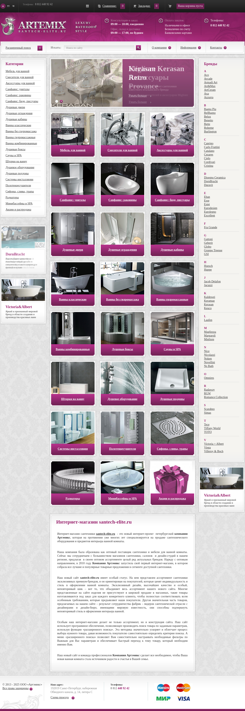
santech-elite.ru (105, 533)
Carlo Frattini (212, 147)
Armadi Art (210, 82)
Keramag (209, 300)
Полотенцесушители (18, 185)
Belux (207, 116)
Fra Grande (210, 227)
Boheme (209, 127)
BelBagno (210, 112)
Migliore (209, 339)
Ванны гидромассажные (20, 137)
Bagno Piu (210, 109)
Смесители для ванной (20, 77)
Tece (206, 424)
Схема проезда (60, 697)
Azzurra (208, 97)
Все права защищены (15, 688)
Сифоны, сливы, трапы (20, 191)
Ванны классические (18, 125)
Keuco (208, 308)
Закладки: (144, 5)
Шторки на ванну (16, 161)
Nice (206, 351)
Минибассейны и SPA (19, 203)
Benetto (208, 120)
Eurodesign (210, 208)
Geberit (208, 242)
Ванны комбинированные (21, 143)
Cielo (207, 158)
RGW (207, 393)
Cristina (208, 165)
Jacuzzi (208, 285)
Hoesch (208, 265)
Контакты (216, 47)
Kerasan (209, 304)
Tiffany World (212, 428)
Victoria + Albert (214, 443)
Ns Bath (209, 366)
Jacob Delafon (212, 281)
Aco (206, 75)
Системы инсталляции (19, 179)
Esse (206, 200)
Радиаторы (12, 197)
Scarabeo (209, 409)
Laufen (208, 320)
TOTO (208, 432)
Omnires (209, 377)
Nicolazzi (209, 354)
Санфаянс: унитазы (17, 89)
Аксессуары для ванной (20, 83)
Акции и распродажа (18, 209)
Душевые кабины (16, 119)
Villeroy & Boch (213, 451)
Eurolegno (210, 211)
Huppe (208, 269)
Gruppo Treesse (213, 250)
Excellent (209, 215)
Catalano (209, 150)
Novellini (209, 362)
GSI (206, 254)
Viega (207, 447)
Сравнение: (109, 5)
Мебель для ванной (17, 71)
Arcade (208, 78)
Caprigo (208, 143)
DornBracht (211, 181)
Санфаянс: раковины (18, 95)
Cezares (208, 154)
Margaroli (210, 335)
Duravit (208, 185)
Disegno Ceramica (215, 177)
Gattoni (208, 239)
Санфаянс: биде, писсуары (22, 101)
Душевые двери (15, 107)
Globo (207, 246)
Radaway (209, 389)
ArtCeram (210, 89)
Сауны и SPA (14, 155)
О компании (159, 47)
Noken (208, 358)
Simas (207, 412)
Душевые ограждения (19, 113)
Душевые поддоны (17, 173)
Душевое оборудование (20, 167)
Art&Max (209, 86)
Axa (206, 93)
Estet (207, 204)
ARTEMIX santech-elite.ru (48, 25)
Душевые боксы (15, 149)
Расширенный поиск (18, 47)
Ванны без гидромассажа (21, 131)
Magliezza (210, 331)
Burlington (210, 131)
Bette (207, 124)
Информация (188, 47)
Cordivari (209, 162)
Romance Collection (216, 397)
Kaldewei (209, 297)
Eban (207, 196)
